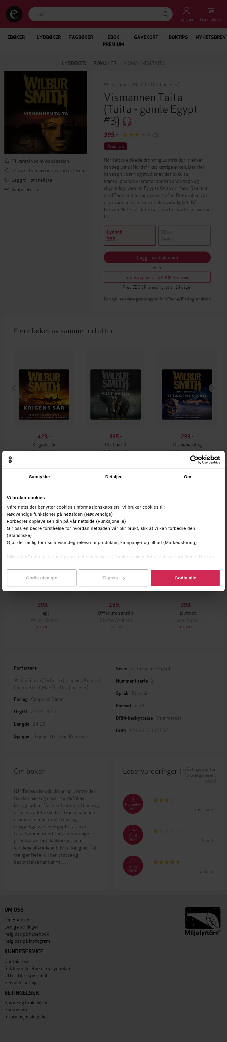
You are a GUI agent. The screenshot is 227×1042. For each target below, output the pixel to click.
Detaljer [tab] (113, 476)
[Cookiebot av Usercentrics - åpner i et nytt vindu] (194, 459)
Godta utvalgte (41, 577)
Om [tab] (187, 476)
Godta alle (185, 577)
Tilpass (114, 577)
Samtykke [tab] (39, 476)
